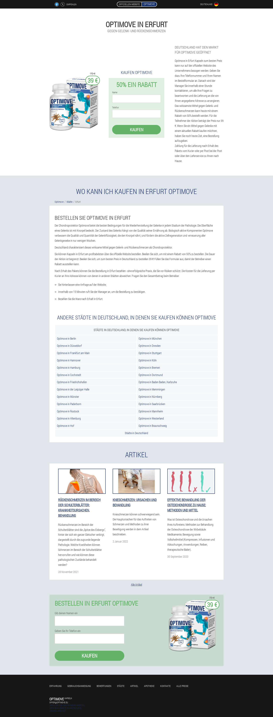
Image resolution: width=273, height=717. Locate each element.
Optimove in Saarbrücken (152, 404)
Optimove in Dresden (150, 345)
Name (114, 92)
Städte (120, 686)
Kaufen (136, 129)
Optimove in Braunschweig (153, 425)
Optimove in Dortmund (151, 375)
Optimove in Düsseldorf (69, 345)
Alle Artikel (136, 584)
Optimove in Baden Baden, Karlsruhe (158, 382)
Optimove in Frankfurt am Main (73, 353)
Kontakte (165, 686)
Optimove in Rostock (68, 411)
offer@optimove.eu (58, 702)
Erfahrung (55, 686)
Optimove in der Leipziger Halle (73, 389)
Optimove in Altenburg (69, 418)
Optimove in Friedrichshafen (72, 382)
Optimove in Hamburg (68, 367)
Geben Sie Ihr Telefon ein (68, 630)
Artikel (134, 686)
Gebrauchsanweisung (79, 686)
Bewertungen (104, 686)
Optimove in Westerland (151, 418)
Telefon (115, 107)
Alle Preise (182, 686)
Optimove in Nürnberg (150, 396)
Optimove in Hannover (69, 360)
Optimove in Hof (65, 425)
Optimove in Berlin (66, 338)
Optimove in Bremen (149, 367)
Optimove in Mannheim (151, 411)
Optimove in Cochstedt (69, 375)
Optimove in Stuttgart (150, 353)
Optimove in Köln (148, 360)
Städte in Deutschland (136, 433)
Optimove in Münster (68, 396)
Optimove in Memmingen (152, 389)
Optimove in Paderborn (69, 404)
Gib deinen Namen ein (66, 613)
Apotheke (149, 686)
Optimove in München (150, 338)
